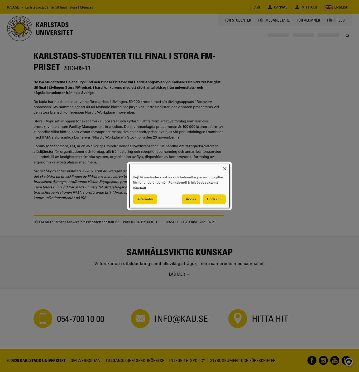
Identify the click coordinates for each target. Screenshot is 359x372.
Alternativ (145, 199)
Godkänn (214, 199)
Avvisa (191, 199)
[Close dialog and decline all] (225, 167)
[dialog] (179, 186)
